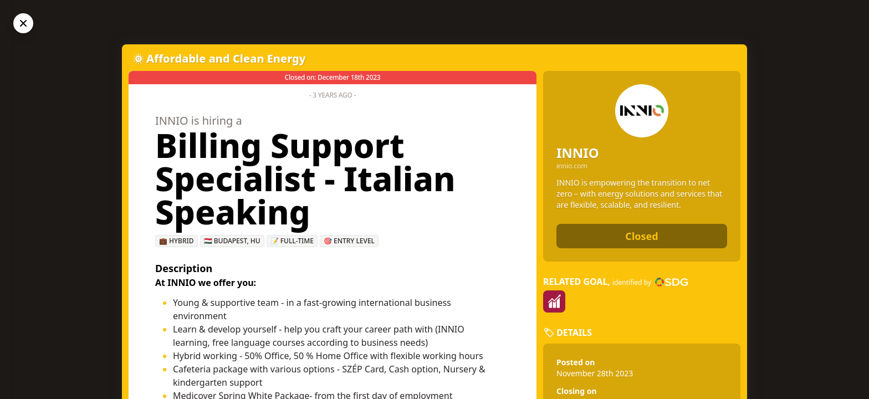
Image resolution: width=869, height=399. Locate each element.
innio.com (571, 166)
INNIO (577, 153)
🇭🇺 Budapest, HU (232, 240)
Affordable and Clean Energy (226, 58)
